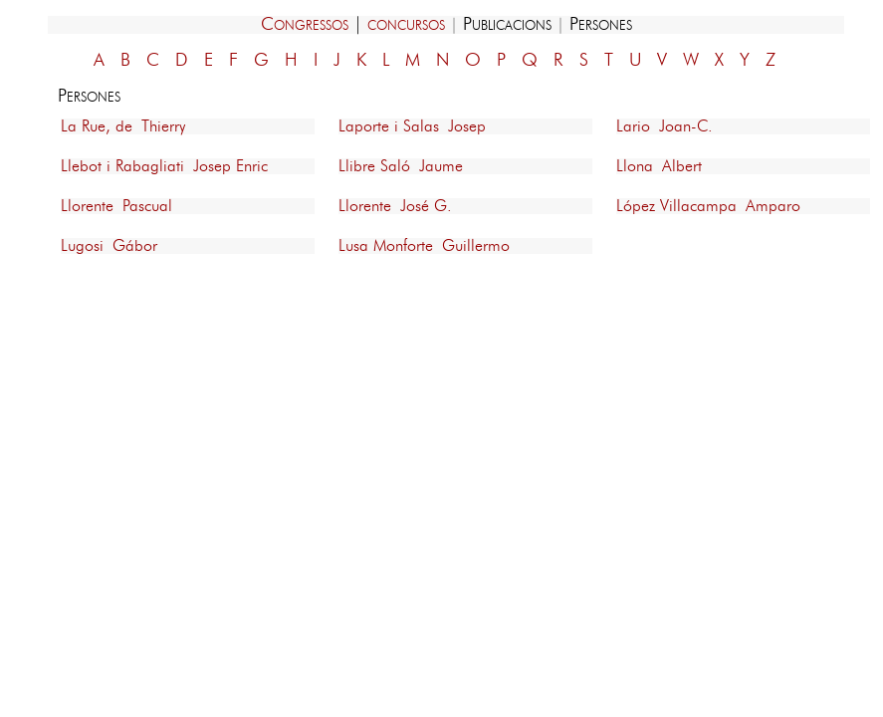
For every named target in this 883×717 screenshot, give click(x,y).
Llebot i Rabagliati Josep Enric (164, 166)
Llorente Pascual (116, 206)
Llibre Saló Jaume (400, 166)
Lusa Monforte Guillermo (424, 246)
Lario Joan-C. (664, 126)
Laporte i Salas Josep (412, 126)
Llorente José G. (395, 206)
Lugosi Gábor (109, 246)
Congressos (304, 25)
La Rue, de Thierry (123, 126)
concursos (406, 25)
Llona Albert (659, 166)
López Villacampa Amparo (708, 206)
